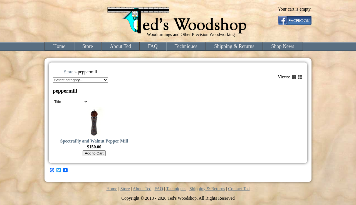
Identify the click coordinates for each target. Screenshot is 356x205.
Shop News (282, 46)
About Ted (120, 46)
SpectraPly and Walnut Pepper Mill (94, 141)
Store (87, 46)
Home (59, 46)
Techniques (186, 46)
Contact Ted (238, 188)
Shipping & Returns (234, 46)
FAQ (153, 46)
